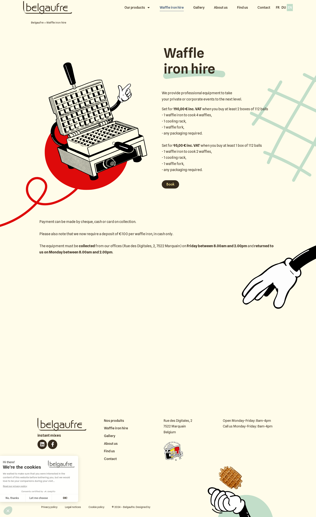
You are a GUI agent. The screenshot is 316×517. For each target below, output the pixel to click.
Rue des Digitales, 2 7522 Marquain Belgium (177, 426)
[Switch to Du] (284, 7)
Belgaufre (37, 22)
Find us (242, 7)
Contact (263, 7)
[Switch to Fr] (278, 7)
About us (221, 7)
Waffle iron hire (172, 7)
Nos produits (114, 421)
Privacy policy (49, 507)
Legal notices (73, 507)
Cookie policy (96, 507)
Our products (137, 7)
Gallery (199, 7)
